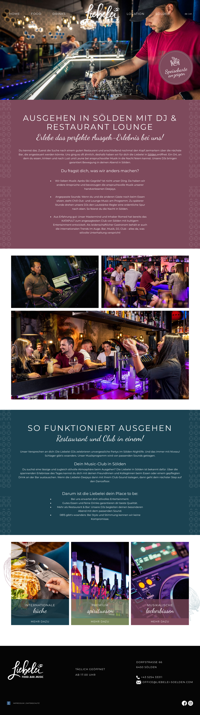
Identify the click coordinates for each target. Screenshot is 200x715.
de (186, 13)
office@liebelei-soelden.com (164, 682)
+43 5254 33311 (149, 677)
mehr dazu (40, 621)
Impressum (18, 703)
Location (136, 14)
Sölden (163, 14)
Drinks (59, 14)
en (190, 13)
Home (14, 14)
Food (36, 14)
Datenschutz (33, 703)
